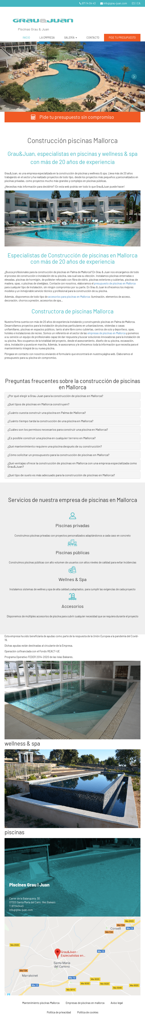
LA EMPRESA (47, 37)
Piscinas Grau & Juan (33, 29)
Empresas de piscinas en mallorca (85, 1002)
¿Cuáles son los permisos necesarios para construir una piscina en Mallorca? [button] (58, 429)
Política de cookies (87, 1012)
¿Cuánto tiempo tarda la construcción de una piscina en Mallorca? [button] (50, 421)
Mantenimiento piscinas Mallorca (40, 1002)
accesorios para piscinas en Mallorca (69, 296)
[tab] (72, 395)
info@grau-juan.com (113, 3)
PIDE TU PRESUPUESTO (122, 37)
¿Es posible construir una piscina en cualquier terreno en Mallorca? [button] (52, 438)
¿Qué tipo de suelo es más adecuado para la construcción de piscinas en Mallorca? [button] (61, 475)
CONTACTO (92, 37)
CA (138, 3)
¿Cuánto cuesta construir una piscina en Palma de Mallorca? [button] (47, 412)
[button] (11, 76)
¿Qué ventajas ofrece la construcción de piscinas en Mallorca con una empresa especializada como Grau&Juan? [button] (72, 464)
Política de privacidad (59, 1012)
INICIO (26, 37)
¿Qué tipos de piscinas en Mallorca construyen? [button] (38, 404)
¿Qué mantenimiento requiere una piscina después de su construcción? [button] (55, 446)
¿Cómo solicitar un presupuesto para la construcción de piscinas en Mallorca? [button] (58, 455)
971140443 (17, 906)
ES (133, 3)
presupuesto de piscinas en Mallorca (114, 283)
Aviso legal (117, 1002)
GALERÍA (70, 37)
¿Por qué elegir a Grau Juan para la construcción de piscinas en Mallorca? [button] (55, 396)
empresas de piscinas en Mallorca (106, 333)
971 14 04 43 (87, 3)
